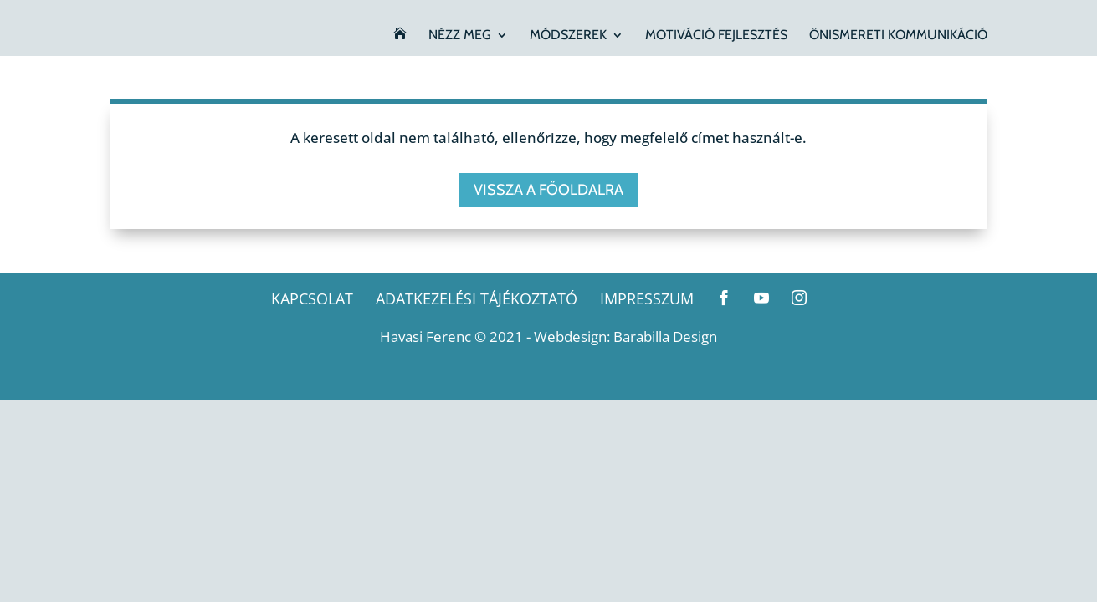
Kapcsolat (312, 298)
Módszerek (568, 36)
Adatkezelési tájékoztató (476, 298)
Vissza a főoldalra (548, 190)
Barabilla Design (665, 336)
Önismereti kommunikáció (898, 36)
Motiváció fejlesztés (716, 36)
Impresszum (647, 298)
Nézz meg (459, 36)
